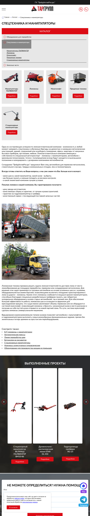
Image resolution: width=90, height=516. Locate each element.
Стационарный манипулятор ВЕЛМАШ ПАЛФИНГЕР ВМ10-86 (20, 402)
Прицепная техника (14, 58)
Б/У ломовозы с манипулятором (18, 332)
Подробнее (12, 96)
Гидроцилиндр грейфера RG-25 (70, 397)
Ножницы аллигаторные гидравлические (22, 345)
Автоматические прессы (14, 335)
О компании (40, 485)
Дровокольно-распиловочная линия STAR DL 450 (45, 399)
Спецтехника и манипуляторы (18, 42)
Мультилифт (11, 55)
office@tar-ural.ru (56, 490)
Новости (38, 490)
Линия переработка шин (14, 337)
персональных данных (30, 502)
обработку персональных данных (32, 470)
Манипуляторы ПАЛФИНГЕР (18, 51)
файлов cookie (19, 498)
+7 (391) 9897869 (60, 485)
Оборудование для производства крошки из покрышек (28, 348)
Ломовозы (11, 53)
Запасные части (13, 65)
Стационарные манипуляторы (18, 60)
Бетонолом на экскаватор (15, 340)
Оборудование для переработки (19, 37)
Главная (7, 17)
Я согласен (13, 507)
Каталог (16, 17)
